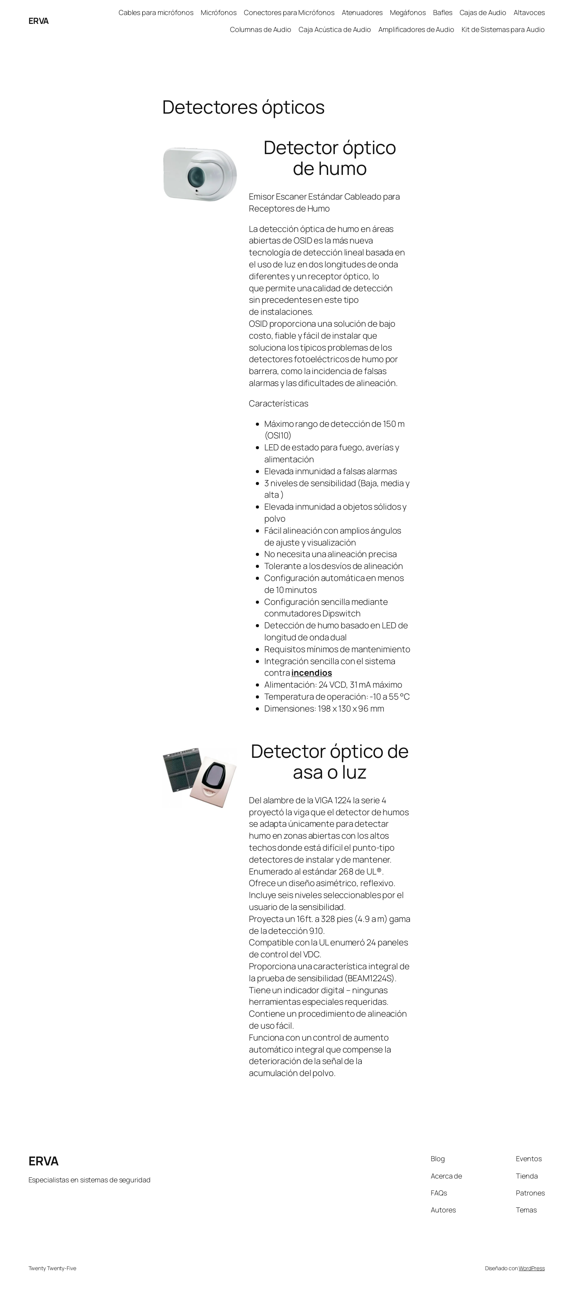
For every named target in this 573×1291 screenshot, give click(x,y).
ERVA (39, 21)
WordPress (531, 1268)
